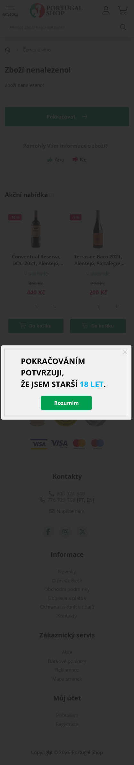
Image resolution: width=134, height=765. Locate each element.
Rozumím (66, 402)
